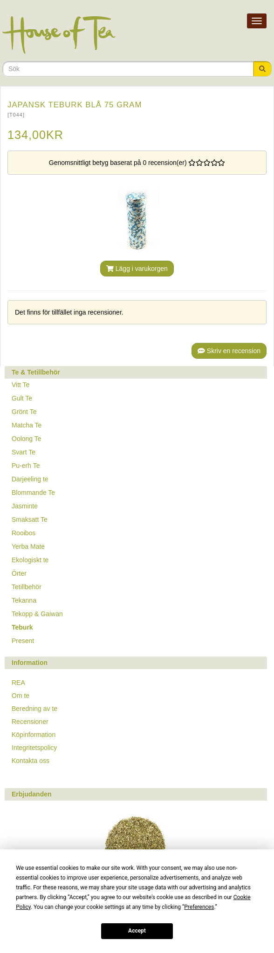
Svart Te (23, 452)
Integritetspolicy (34, 747)
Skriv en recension (229, 351)
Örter (19, 573)
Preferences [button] (199, 907)
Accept (137, 930)
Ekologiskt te (30, 560)
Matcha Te (26, 425)
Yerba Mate (28, 546)
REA (18, 682)
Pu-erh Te (26, 465)
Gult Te (22, 398)
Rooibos (23, 533)
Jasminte (25, 506)
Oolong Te (26, 438)
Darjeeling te (30, 479)
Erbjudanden (32, 794)
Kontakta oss (30, 760)
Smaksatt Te (30, 519)
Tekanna (24, 600)
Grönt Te (24, 411)
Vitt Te (20, 384)
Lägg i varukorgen (137, 268)
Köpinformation (33, 734)
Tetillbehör (26, 587)
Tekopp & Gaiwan (37, 614)
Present (23, 640)
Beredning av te (34, 708)
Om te (20, 695)
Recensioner (30, 721)
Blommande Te (33, 492)
